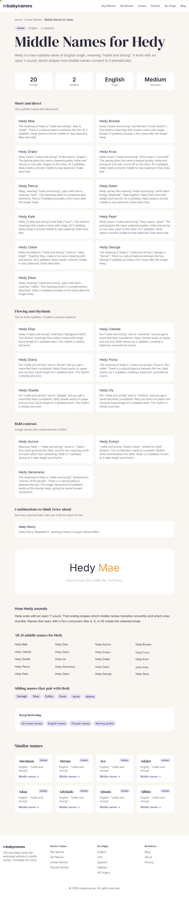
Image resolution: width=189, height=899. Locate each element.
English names (57, 724)
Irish (100, 857)
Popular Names (59, 868)
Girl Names (127, 5)
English (33, 28)
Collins (49, 699)
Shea (36, 698)
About (148, 857)
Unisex (142, 5)
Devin (62, 700)
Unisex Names (33, 19)
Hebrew (102, 868)
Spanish (102, 863)
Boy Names (109, 5)
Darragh (22, 697)
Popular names (81, 724)
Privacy (149, 863)
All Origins (103, 873)
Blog (183, 5)
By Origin (170, 5)
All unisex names (32, 724)
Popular (155, 5)
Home (18, 19)
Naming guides (105, 724)
